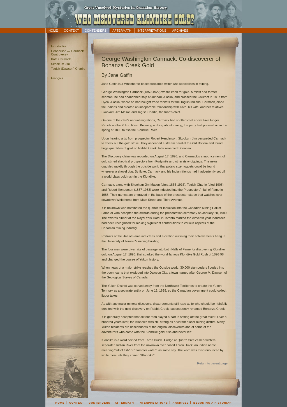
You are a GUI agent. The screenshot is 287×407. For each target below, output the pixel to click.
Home (53, 30)
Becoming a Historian (212, 402)
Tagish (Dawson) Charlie (68, 68)
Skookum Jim (60, 64)
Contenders (96, 30)
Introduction (59, 46)
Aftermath (121, 30)
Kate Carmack (61, 59)
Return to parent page (212, 363)
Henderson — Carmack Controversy (67, 52)
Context (71, 30)
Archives (180, 30)
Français (57, 78)
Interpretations (151, 30)
